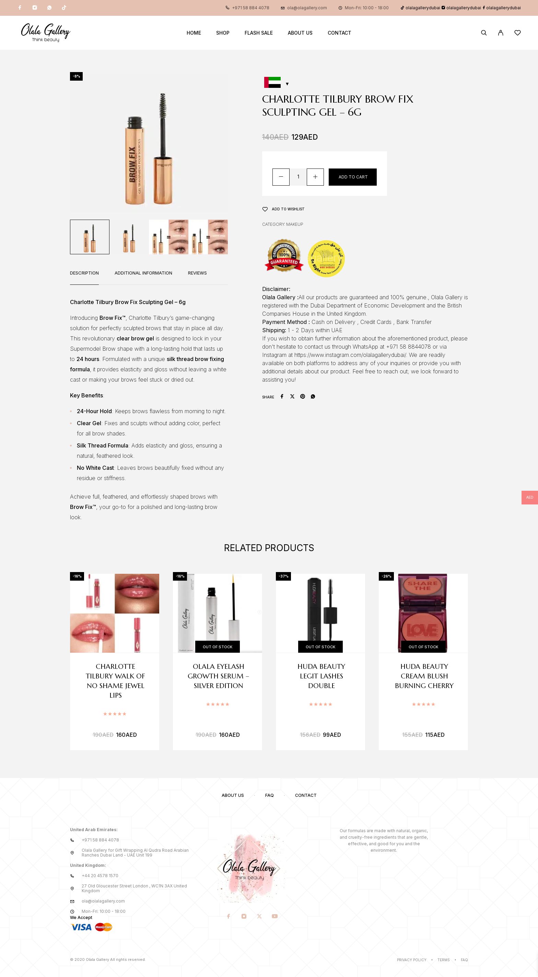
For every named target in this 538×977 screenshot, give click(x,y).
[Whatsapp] (49, 7)
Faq (464, 960)
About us (300, 33)
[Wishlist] (517, 34)
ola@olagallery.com (307, 7)
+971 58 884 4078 (250, 7)
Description (84, 273)
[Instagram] (34, 7)
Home (194, 33)
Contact (339, 33)
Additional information (143, 273)
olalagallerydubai (420, 7)
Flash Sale (259, 33)
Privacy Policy (411, 960)
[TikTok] (64, 7)
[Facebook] (20, 7)
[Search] (484, 32)
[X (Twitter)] (259, 916)
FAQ (269, 795)
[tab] (84, 277)
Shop (223, 33)
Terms (443, 960)
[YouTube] (275, 916)
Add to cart (353, 176)
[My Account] (500, 32)
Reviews (197, 273)
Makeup (294, 224)
